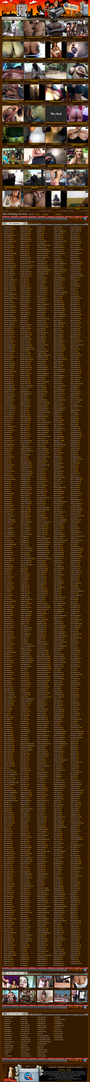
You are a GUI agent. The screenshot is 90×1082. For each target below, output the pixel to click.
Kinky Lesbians (41, 794)
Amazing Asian (7, 381)
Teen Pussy (73, 692)
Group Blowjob (41, 461)
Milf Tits (56, 479)
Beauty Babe (7, 688)
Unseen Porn (8, 1043)
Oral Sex (56, 613)
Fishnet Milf (40, 300)
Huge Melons (40, 629)
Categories (58, 214)
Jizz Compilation (41, 776)
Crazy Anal (23, 625)
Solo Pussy (73, 465)
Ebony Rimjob (24, 902)
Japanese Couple (41, 725)
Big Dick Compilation (9, 792)
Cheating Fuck (24, 469)
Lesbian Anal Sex (41, 888)
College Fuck (23, 587)
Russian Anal (73, 233)
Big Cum (6, 786)
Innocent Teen (40, 648)
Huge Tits (39, 638)
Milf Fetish (56, 432)
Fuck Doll (39, 347)
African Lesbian (8, 247)
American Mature (8, 412)
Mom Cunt (56, 495)
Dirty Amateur (24, 760)
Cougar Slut (23, 609)
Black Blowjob (7, 853)
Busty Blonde (23, 416)
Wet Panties (73, 849)
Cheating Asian (24, 461)
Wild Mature (73, 904)
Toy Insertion (73, 770)
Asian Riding (7, 566)
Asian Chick (7, 511)
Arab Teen (6, 491)
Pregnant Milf (57, 790)
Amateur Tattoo (7, 367)
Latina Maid (40, 849)
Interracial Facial (41, 670)
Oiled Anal (56, 591)
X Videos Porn (58, 1033)
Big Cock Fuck (7, 780)
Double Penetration (25, 808)
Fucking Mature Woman (44, 1041)
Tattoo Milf (73, 587)
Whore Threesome (75, 876)
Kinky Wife (40, 802)
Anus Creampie (7, 477)
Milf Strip (56, 469)
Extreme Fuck (23, 937)
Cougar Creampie (24, 603)
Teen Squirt (73, 707)
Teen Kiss (72, 670)
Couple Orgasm (24, 619)
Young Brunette (74, 937)
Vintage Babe (73, 810)
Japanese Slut (40, 760)
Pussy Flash (57, 837)
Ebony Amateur (24, 837)
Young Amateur (74, 922)
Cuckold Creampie (25, 658)
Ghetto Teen (40, 395)
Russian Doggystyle (75, 249)
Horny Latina (40, 581)
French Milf (40, 339)
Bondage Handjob (24, 271)
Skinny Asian (73, 359)
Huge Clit (39, 615)
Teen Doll (72, 640)
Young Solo (73, 959)
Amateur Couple (8, 284)
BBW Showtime (43, 1027)
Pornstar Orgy (57, 747)
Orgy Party (56, 619)
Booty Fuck (23, 284)
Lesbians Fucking (58, 253)
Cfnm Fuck (23, 457)
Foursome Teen (41, 324)
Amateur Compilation (9, 280)
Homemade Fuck (41, 548)
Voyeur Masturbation (75, 839)
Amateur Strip (7, 359)
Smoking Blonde (74, 432)
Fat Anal (22, 949)
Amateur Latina (7, 322)
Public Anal (57, 810)
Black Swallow (7, 912)
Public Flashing (57, 823)
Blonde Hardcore (24, 229)
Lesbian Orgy (40, 943)
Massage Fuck (57, 284)
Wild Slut (72, 916)
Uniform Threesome (75, 792)
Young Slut (73, 957)
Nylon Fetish (57, 579)
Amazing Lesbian (8, 395)
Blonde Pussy (23, 245)
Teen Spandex (73, 703)
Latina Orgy (40, 859)
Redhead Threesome (59, 920)
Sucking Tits (73, 562)
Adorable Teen (7, 233)
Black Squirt (7, 908)
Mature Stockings (58, 385)
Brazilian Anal (24, 290)
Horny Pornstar (41, 591)
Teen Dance (73, 631)
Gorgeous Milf (40, 434)
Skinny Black (73, 365)
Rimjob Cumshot (58, 965)
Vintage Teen (73, 835)
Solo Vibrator (73, 473)
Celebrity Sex (23, 452)
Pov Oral (56, 772)
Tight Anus (73, 743)
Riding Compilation (59, 953)
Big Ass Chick (7, 743)
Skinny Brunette (74, 371)
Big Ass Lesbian (8, 751)
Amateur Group (7, 314)
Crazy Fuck (23, 631)
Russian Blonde (74, 239)
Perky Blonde (57, 682)
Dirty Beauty (23, 766)
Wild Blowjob (73, 900)
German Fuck (40, 371)
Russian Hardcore (74, 253)
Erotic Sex (23, 922)
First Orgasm (40, 286)
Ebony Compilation (25, 857)
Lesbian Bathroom (41, 894)
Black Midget (7, 878)
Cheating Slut (23, 483)
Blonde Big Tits (8, 941)
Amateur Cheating (8, 273)
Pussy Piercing (57, 847)
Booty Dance (23, 282)
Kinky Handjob (41, 790)
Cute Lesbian (23, 719)
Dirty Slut (22, 786)
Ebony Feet (23, 865)
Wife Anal (72, 880)
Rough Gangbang (74, 229)
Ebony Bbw (23, 843)
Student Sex (73, 538)
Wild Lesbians (74, 902)
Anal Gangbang (7, 444)
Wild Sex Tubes (9, 1047)
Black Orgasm (7, 886)
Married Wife (57, 282)
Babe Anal (6, 603)
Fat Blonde (23, 957)
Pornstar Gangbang (58, 741)
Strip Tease (73, 526)
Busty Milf (23, 430)
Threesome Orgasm (75, 737)
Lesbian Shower (41, 963)
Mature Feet (57, 328)
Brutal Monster (24, 400)
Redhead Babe (57, 890)
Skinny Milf (73, 387)
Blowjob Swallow (24, 267)
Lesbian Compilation (42, 906)
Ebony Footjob (24, 867)
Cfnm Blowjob (24, 454)
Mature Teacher (57, 398)
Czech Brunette (24, 731)
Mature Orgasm (57, 365)
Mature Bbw (57, 300)
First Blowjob (40, 278)
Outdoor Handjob (58, 633)
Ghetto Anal (40, 383)
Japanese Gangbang (42, 735)
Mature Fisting (57, 334)
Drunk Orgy (23, 825)
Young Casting (74, 939)
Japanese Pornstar (41, 756)
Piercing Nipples (58, 711)
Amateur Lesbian (8, 324)
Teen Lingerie (73, 672)
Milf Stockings (57, 467)
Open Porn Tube (59, 1039)
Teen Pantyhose (74, 684)
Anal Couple (7, 428)
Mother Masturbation (59, 540)
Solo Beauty (73, 450)
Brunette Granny (24, 357)
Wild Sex (72, 914)
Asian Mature (7, 546)
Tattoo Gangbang (74, 583)
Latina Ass (39, 825)
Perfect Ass (56, 680)
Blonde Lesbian (24, 231)
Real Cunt (56, 871)
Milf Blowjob (57, 420)
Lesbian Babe (40, 892)
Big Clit (6, 768)
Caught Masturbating (25, 450)
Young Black (73, 933)
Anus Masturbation (8, 479)
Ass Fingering (7, 589)
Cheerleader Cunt (24, 487)
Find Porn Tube (59, 1037)
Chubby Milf (23, 513)
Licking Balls (57, 259)
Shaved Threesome (75, 341)
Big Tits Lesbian (8, 823)
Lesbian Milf (40, 935)
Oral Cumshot (57, 609)
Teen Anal (72, 599)
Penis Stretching (58, 678)
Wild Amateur (73, 890)
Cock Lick (23, 572)
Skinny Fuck (73, 375)
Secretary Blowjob (75, 269)
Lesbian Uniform (58, 247)
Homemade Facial (41, 544)
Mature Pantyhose (58, 369)
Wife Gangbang (74, 884)
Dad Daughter (23, 739)
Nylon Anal (56, 570)
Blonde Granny (24, 227)
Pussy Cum (56, 833)
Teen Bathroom (74, 607)
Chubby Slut (23, 518)
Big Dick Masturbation (9, 800)
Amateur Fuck (7, 308)
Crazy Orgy (23, 640)
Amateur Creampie (8, 286)
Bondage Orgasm (24, 273)
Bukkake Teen (23, 404)
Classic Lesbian (24, 530)
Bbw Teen (6, 676)
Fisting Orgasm (41, 308)
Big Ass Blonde (7, 739)
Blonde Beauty (7, 939)
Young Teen (73, 961)
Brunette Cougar (24, 345)
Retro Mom (56, 945)
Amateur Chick (7, 275)
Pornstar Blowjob (58, 731)
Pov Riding (56, 776)
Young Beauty (73, 930)
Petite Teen (56, 707)
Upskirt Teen (73, 800)
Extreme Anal (23, 933)
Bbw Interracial (7, 644)
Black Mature (7, 876)
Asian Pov (6, 562)
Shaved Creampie (74, 318)
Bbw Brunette (7, 633)
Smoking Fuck (74, 440)
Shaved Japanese (74, 322)
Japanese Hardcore (41, 741)
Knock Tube (25, 1023)
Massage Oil (57, 286)
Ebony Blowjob (24, 847)
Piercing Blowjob (58, 709)
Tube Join (28, 988)
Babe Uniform (7, 619)
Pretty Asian (57, 792)
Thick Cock (73, 729)
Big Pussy (6, 810)
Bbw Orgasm (7, 656)
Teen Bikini (73, 613)
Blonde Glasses (7, 965)
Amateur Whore (8, 375)
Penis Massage (57, 676)
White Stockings (74, 861)
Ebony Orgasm (24, 894)
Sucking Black (74, 552)
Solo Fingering (74, 457)
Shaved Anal (73, 300)
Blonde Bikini (7, 943)
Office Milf (56, 589)
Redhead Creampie (58, 898)
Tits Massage (73, 766)
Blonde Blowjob (8, 945)
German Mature (41, 375)
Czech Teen (23, 737)
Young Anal (73, 924)
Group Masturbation (42, 465)
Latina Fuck (40, 841)
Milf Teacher (57, 475)
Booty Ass (23, 278)
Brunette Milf (23, 363)
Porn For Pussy (59, 1031)
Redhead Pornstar (58, 912)
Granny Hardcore (41, 450)
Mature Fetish (57, 330)
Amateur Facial (7, 304)
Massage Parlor (57, 290)
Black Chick (7, 859)
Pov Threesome (57, 780)
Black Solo (6, 904)
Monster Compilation (59, 520)
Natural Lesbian (58, 552)
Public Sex (56, 829)
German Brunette (41, 369)
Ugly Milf (72, 776)
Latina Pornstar (41, 861)
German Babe (40, 363)
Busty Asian (23, 410)
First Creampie (40, 282)
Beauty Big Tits (7, 690)
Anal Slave (6, 463)
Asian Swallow (7, 577)
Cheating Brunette (24, 465)
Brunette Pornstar (24, 369)
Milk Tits (56, 485)
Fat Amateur (23, 947)
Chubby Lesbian (24, 509)
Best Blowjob (7, 717)
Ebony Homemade (25, 878)
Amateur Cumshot (8, 290)
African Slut (7, 249)
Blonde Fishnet (7, 961)
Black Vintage (7, 924)
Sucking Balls (73, 546)
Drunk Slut (23, 829)
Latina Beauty (40, 827)
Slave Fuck (73, 404)
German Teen (40, 379)
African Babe (7, 237)
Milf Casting (57, 422)
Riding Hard (57, 961)
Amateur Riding (8, 347)
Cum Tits (22, 697)
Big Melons (7, 804)
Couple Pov (23, 621)
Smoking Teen (74, 448)
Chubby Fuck (23, 505)
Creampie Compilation (26, 646)
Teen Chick (73, 621)
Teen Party (73, 686)
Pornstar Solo (57, 756)
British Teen (23, 322)
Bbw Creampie (7, 636)
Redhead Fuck (57, 902)
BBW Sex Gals (42, 1025)
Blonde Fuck (7, 963)
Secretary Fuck (74, 271)
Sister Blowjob (74, 349)
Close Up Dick (24, 554)
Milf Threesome (58, 477)
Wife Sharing (73, 886)
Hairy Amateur (40, 469)
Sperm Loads (73, 487)
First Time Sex (40, 294)
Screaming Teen (74, 267)
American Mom (8, 416)
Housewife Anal (41, 603)
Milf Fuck (56, 434)
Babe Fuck (6, 613)
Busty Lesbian (24, 428)
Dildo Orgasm (23, 753)
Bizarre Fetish (7, 841)
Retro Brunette (57, 933)
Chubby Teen (23, 520)
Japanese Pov (40, 758)
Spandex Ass (73, 475)
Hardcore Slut (40, 532)
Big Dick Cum (7, 794)
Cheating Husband (25, 475)
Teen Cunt (73, 629)
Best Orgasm (7, 729)
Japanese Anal (40, 711)
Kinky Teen (40, 798)
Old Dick (56, 595)
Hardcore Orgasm (41, 528)
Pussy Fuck (56, 839)
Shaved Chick (73, 316)
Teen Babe (73, 603)
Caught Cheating (24, 448)
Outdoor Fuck (57, 629)
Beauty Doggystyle (8, 697)
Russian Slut (73, 257)
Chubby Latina (24, 507)
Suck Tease (73, 544)
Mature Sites (42, 1054)
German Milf (40, 377)
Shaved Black (73, 310)
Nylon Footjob (57, 581)
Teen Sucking (73, 713)
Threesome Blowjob (75, 731)
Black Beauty (7, 851)
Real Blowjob (57, 861)
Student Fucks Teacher (76, 536)
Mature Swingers (58, 393)
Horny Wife (40, 599)
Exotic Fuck (23, 930)
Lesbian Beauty (41, 896)
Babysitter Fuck (8, 621)
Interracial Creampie (42, 662)
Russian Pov (73, 255)
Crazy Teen (23, 642)
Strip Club (73, 524)
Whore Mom (73, 869)
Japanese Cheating (41, 723)
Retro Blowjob (57, 930)
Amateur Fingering (8, 306)
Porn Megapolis (42, 1056)
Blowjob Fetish (24, 263)
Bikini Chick (7, 835)
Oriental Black (57, 621)
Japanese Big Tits (41, 719)
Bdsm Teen (6, 684)
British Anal (23, 304)
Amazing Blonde (8, 387)
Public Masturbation (59, 827)
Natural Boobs (57, 550)
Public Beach (57, 812)
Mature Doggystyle (58, 322)
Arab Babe (6, 483)
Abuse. (70, 1080)
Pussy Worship (57, 857)
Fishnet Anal (40, 296)
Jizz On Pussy (40, 778)
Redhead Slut (57, 914)
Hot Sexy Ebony (26, 1054)
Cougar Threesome (25, 611)
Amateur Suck (7, 361)
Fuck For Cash (40, 349)
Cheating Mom (24, 481)
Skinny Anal (73, 357)
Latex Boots (40, 815)
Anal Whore (7, 475)
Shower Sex (73, 347)
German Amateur (41, 359)
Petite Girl (56, 699)
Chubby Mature (24, 511)
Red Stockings (57, 886)
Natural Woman (57, 562)
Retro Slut (56, 947)
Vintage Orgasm (74, 831)
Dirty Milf (23, 780)
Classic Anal (23, 524)
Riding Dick (57, 957)
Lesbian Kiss (40, 926)
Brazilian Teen (24, 300)
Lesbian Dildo (40, 910)
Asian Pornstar (7, 560)
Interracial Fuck (41, 674)
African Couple (7, 239)
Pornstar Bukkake (58, 733)
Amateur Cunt (7, 292)
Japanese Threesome (42, 766)
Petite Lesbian (57, 705)
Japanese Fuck (40, 733)
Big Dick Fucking (8, 798)
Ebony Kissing (24, 882)
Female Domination (42, 245)
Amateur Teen (7, 369)
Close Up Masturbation (26, 558)
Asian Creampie (8, 516)
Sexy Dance (73, 294)
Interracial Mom (41, 684)
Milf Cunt (56, 426)
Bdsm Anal (6, 680)
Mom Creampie (57, 493)
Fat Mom (39, 233)
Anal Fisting (7, 438)
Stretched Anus (74, 522)
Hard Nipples (40, 516)
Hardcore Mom (41, 526)
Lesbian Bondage (41, 900)
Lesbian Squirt (57, 229)
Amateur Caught (8, 271)
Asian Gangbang (8, 532)
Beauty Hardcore (8, 701)
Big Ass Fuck (7, 747)
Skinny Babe (73, 361)
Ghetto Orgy (40, 393)
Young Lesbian (74, 953)
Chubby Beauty (24, 499)
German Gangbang (41, 373)
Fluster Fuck (10, 1002)
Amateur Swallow (8, 363)
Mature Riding (57, 377)
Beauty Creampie (8, 695)
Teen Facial (73, 644)
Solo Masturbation (75, 459)
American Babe (7, 404)
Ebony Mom (23, 892)
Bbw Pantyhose (7, 660)
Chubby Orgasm (24, 516)
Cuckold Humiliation (25, 660)
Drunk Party (23, 827)
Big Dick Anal (7, 788)
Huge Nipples (40, 631)
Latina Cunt (40, 837)
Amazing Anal (7, 379)
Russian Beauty (74, 237)
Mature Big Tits (58, 304)
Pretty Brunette (57, 798)
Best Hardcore (7, 727)
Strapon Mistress (74, 520)
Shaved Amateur (74, 298)
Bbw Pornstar (7, 662)
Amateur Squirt (7, 355)
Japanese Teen (40, 764)
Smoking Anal (74, 426)
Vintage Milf (73, 827)
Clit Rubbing (23, 542)
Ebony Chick (23, 855)
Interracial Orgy (41, 688)
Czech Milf (23, 735)
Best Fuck (6, 725)
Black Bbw (6, 849)
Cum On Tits (23, 686)
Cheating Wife (24, 485)
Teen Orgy (73, 680)
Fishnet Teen (40, 306)
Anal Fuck (6, 442)
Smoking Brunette (74, 436)
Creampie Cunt (24, 648)
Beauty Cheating (8, 692)
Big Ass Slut (7, 758)
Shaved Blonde (74, 312)
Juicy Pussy (40, 784)
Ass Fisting (6, 591)
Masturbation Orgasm (59, 292)
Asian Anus (6, 497)
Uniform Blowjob (74, 782)
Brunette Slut (23, 375)
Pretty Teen (56, 808)
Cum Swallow (23, 695)
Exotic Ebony (23, 928)
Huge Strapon (40, 636)
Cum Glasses (23, 672)
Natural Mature (57, 554)
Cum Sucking (23, 692)
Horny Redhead (41, 593)
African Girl (7, 243)
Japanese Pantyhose (42, 753)
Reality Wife (57, 884)
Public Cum (57, 815)
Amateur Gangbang (8, 310)
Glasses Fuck (40, 420)
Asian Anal (6, 495)
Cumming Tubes (43, 1031)
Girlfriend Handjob (42, 408)
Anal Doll (6, 434)
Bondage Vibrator (24, 275)
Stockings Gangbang (75, 509)
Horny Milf (40, 585)
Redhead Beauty (58, 892)
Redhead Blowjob (58, 894)
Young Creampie (74, 945)
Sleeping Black (74, 410)
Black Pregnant (7, 896)
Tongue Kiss (73, 768)
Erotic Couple (23, 918)
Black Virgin (7, 926)
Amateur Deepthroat (9, 294)
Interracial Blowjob (42, 656)
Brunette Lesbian (24, 361)
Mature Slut (57, 379)
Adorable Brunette (8, 229)
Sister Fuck (73, 351)
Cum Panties (23, 688)
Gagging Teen (40, 353)
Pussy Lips (56, 845)
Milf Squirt (56, 465)
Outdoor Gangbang (58, 631)
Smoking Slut (73, 446)
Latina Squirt (40, 869)
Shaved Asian (73, 302)
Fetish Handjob (41, 261)
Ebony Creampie (24, 859)
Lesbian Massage (41, 930)
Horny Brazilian (41, 566)
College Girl (23, 589)
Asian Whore (7, 585)
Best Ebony (6, 723)
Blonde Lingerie (24, 233)
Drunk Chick (23, 819)
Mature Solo (57, 381)
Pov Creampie (57, 766)
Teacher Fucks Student (76, 591)
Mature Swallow (58, 391)
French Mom (40, 341)
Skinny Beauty (74, 363)
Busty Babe (23, 412)
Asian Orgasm (7, 554)
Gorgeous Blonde (41, 428)
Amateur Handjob (8, 316)
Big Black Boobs (8, 762)
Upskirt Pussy (73, 798)
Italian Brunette (41, 705)
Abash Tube (8, 1052)
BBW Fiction (42, 1023)
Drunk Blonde (23, 815)
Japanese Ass (40, 713)
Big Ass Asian (7, 733)
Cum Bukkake (24, 664)
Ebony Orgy (23, 896)
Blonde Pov (23, 243)
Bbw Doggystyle (8, 638)
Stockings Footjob (74, 507)
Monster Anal (57, 516)
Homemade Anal (41, 540)
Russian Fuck (73, 251)
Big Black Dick (7, 764)
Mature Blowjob (58, 308)
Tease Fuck (73, 597)
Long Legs (56, 275)
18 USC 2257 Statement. (63, 1080)
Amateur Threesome (9, 371)
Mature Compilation (59, 314)
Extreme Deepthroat (25, 935)
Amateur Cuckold (8, 288)
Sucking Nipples (74, 560)
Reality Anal (57, 880)
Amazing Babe (7, 383)
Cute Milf (22, 721)
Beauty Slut (7, 709)
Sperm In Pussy (74, 483)
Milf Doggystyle (58, 428)
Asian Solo (6, 572)
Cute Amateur (23, 705)
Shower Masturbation (75, 345)
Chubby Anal (23, 495)
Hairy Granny (40, 489)
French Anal (40, 328)
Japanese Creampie (42, 727)
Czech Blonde (23, 729)
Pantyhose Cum (57, 654)
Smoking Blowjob (74, 434)
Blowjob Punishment (25, 265)
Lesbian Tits (57, 243)
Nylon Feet (56, 577)
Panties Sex (56, 650)
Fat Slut (39, 237)
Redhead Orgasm (58, 910)
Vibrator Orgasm (74, 804)
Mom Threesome (58, 511)
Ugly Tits (72, 778)
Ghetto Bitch (40, 385)
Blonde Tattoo (23, 253)
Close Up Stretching (25, 564)
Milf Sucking (57, 471)
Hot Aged (41, 1047)
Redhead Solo (57, 916)
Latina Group (40, 843)
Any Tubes (24, 1017)
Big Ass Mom (7, 756)
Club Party (23, 568)
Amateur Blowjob (8, 265)
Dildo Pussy (23, 756)
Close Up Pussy (24, 562)
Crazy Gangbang (24, 633)
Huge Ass (39, 611)
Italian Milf (40, 707)
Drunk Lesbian (24, 821)
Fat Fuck (22, 963)
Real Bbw (56, 859)
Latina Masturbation (42, 851)
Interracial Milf (41, 682)
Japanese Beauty (41, 717)
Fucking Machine (41, 351)
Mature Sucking (58, 389)
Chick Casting (23, 491)
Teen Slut (72, 699)
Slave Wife (73, 408)
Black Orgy (6, 888)
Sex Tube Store (25, 1033)
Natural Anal (57, 548)
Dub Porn (80, 988)
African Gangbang (8, 241)
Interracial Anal (41, 650)
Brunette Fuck (23, 355)
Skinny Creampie (74, 373)
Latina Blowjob (41, 829)
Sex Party (72, 288)
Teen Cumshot (74, 627)
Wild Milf (72, 906)
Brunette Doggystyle (25, 349)
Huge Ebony (40, 623)
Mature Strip (57, 387)
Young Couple (74, 943)
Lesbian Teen (57, 239)
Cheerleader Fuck (24, 489)
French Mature (40, 336)
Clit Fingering (23, 536)
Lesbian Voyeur (57, 249)
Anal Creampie (7, 430)
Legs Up (39, 886)
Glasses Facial (40, 418)
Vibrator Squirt (74, 806)
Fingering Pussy (41, 273)
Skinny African (74, 353)
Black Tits (6, 920)
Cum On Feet (23, 680)
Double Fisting (24, 804)
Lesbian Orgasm (41, 941)
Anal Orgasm (7, 448)
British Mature (24, 314)
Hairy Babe (40, 475)
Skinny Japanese (74, 377)
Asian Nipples (7, 552)
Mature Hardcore (58, 347)
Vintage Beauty (74, 815)
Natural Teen (57, 558)
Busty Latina (23, 426)
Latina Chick (40, 833)
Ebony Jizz (23, 880)
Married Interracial (58, 280)
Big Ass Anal (7, 731)
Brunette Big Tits (24, 334)
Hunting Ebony (42, 1017)
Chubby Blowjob (24, 501)
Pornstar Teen (57, 758)
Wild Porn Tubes (9, 1045)
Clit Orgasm (23, 540)
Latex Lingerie (40, 821)
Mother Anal (57, 532)
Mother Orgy (57, 544)
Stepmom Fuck (74, 501)
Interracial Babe (41, 652)
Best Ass (6, 713)
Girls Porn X (58, 1029)
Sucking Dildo (74, 558)
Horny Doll (40, 574)
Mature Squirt (57, 383)
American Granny (8, 410)
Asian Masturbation (9, 544)
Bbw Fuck (6, 642)
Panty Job (56, 652)
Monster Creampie (58, 522)
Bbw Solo (6, 668)
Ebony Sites (25, 1052)
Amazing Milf (7, 398)
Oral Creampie (57, 605)
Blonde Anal (7, 935)
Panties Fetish (57, 644)
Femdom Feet (40, 247)
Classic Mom (23, 532)
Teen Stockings (74, 709)
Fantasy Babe (23, 945)
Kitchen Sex (40, 810)
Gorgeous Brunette (41, 430)
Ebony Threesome (24, 912)
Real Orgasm (57, 878)
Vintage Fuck (73, 819)
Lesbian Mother (41, 939)
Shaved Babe (73, 304)
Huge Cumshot (40, 619)
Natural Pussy (57, 556)
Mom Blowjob (57, 491)
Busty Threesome (24, 440)
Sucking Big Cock (74, 548)
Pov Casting (57, 764)
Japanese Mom (40, 749)
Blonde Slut (23, 247)
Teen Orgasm (73, 678)
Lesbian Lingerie (41, 928)
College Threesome (25, 599)
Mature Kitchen (57, 351)
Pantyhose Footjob (58, 658)
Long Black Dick (58, 271)
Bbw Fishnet (7, 640)
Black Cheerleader (8, 857)
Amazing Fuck (7, 393)
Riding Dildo (57, 959)
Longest (45, 214)
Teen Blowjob (73, 615)
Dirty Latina (23, 776)
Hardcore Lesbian (41, 524)
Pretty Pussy (57, 806)
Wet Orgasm (73, 847)
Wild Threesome (74, 920)
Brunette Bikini (24, 336)
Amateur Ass (7, 257)
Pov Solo (56, 778)
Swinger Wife (73, 579)
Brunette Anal (23, 326)
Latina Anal (40, 823)
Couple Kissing (24, 617)
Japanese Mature (41, 745)
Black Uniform (7, 922)
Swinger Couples (74, 570)
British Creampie (24, 308)
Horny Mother (40, 589)
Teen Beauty (73, 609)
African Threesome (8, 253)
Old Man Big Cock (58, 597)
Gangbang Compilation (43, 355)
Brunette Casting (24, 341)
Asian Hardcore (7, 536)
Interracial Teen (41, 695)
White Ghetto (73, 857)
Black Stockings (8, 910)
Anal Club (6, 424)
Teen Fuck (73, 656)
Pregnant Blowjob (58, 784)
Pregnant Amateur (58, 782)
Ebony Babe (23, 841)
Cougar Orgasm (24, 607)
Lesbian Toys (57, 245)
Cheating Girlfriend (25, 471)
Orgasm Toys (57, 617)
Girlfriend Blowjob (42, 402)
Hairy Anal (40, 471)
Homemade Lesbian (42, 550)
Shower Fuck (73, 343)
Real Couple (57, 869)
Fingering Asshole (41, 267)
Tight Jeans (73, 751)
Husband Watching (41, 644)
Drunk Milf (23, 823)
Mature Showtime (43, 1052)
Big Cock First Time (9, 778)
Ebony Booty (23, 849)
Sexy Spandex (73, 296)
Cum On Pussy (24, 684)
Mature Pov (57, 373)
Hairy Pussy (40, 503)
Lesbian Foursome (41, 922)
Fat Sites (41, 1033)
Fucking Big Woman (44, 1035)
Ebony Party (23, 898)
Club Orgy (23, 566)
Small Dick (73, 420)
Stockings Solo (74, 513)
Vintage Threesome (75, 837)
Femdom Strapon (41, 255)
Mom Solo (56, 507)
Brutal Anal (23, 389)
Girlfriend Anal (41, 400)
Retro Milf (56, 943)
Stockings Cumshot (75, 503)
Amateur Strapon (8, 357)
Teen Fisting (73, 654)
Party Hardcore (57, 672)
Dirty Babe (23, 764)
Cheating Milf (23, 479)
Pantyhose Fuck (58, 660)
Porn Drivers (80, 1002)
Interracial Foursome (42, 672)
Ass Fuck (6, 593)
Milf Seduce (57, 459)
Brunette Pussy (24, 373)
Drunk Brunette (24, 817)
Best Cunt (6, 721)
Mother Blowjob (58, 534)
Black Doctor (7, 865)
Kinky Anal (40, 786)
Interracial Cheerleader (42, 658)
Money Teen (57, 513)
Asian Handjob (7, 534)
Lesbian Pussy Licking (42, 955)
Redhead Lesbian (58, 904)
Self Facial (73, 282)
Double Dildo (23, 802)
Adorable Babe (7, 227)
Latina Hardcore (41, 845)
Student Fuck (73, 534)
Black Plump (7, 890)
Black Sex (6, 900)
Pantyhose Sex (57, 664)
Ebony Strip (23, 908)
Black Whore (7, 928)
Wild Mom (73, 908)
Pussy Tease (57, 855)
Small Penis (73, 422)
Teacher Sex (73, 593)
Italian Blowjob (41, 703)
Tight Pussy (73, 758)
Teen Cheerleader (74, 619)
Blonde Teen (23, 255)
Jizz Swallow (40, 782)
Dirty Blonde (23, 768)
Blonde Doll (7, 957)
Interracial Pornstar (42, 692)
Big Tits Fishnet (8, 817)
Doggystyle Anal (24, 792)
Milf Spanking (57, 463)
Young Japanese (74, 949)
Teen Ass (72, 601)
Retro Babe (56, 924)
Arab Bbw (6, 485)
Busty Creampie (24, 420)
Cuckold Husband (24, 662)
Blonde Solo (23, 249)
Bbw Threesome (8, 678)
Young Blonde (74, 935)
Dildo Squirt (23, 758)
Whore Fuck (73, 865)
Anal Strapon (7, 467)
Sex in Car (73, 292)
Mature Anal (57, 296)
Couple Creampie (24, 613)
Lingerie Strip (57, 267)
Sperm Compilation (75, 479)
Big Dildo (6, 802)
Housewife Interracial (42, 607)
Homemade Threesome (43, 558)
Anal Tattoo (7, 469)
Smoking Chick (74, 438)
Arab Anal (6, 481)
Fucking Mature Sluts (44, 1037)
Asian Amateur (7, 493)
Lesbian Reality (41, 957)
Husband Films (41, 642)
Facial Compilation (25, 939)
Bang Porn (62, 988)
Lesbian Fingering (41, 918)
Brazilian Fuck (24, 294)
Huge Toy (39, 640)
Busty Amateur (24, 406)
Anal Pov (6, 461)
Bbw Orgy (6, 658)
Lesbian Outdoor (41, 945)
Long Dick (56, 273)
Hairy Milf (39, 501)
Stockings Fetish (74, 505)
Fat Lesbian (40, 227)
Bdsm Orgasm (7, 682)
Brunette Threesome (25, 385)
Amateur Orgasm (8, 336)
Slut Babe (72, 412)
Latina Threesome (41, 874)
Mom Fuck (56, 499)
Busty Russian (24, 436)
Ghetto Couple (40, 387)
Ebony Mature (23, 888)
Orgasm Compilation (59, 615)
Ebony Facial (23, 863)
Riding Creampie (58, 955)
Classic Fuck (23, 526)
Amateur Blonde (8, 263)
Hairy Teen (40, 505)
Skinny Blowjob (74, 369)
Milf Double (57, 430)
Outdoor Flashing (58, 627)
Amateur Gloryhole (8, 312)
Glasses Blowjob (41, 416)
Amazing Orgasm (8, 400)
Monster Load (57, 526)
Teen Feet (72, 646)
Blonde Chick (7, 949)
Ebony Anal (23, 839)
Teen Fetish (73, 648)
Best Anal (6, 711)
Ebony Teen (23, 910)
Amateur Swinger (8, 365)
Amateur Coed (7, 278)
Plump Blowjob (57, 715)
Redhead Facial (57, 900)
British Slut (23, 320)
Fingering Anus (41, 265)
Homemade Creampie (42, 542)
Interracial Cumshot (42, 664)
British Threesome (25, 324)
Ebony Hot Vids (26, 1050)
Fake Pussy (23, 943)
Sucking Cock (73, 554)
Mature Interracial (58, 349)
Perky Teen (56, 686)
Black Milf (6, 880)
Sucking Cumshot (74, 556)
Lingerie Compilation (59, 263)
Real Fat (56, 876)
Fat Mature (40, 229)
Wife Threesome (74, 888)
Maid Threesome (58, 278)
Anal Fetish (6, 436)
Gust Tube (24, 1019)
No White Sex (42, 1021)
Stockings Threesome (75, 516)
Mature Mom (57, 361)
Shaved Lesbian (74, 326)
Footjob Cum (40, 316)
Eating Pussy (23, 833)
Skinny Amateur (74, 355)
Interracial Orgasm (41, 686)
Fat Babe (22, 953)
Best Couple (7, 719)
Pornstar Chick (57, 735)
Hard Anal (39, 511)
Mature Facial (57, 326)
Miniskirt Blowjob (58, 487)
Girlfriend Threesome (42, 412)
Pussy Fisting (57, 835)
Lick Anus (56, 255)
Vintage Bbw (73, 812)
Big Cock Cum (7, 776)
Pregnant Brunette (58, 786)
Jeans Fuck (40, 770)
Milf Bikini (56, 418)
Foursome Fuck (41, 322)
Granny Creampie (41, 442)
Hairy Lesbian (40, 495)
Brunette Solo (23, 377)
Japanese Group (41, 737)
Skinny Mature (74, 385)
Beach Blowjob (7, 686)
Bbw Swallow (7, 674)
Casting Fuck (23, 444)
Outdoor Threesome (59, 642)
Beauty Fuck (7, 699)
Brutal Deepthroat (24, 393)
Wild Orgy (73, 910)
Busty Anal (23, 408)
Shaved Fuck (73, 320)
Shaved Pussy (73, 332)
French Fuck (40, 334)
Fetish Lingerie (41, 263)
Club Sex (22, 570)
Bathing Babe (7, 623)
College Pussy (23, 593)
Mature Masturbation (59, 359)
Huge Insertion (40, 627)
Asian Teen (6, 579)
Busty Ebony (23, 422)
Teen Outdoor (73, 682)
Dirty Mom (23, 782)
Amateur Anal (7, 255)
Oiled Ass (56, 593)
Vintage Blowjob (74, 817)
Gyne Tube (24, 1021)
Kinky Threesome (41, 800)
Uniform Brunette (74, 784)
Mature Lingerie (58, 357)
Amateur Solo (7, 353)
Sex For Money (74, 286)
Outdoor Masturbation (59, 636)
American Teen (7, 418)
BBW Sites (41, 1029)
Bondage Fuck (24, 269)
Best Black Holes (26, 1041)
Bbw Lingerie (7, 650)
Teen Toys (72, 723)
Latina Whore (40, 876)
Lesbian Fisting (41, 920)
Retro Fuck (56, 935)
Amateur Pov (7, 343)
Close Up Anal (24, 546)
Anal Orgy (6, 450)
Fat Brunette (23, 959)
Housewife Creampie (42, 605)
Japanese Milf (40, 747)
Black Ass (6, 845)
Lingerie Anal (57, 261)
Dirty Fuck (23, 774)
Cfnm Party (23, 459)
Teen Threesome (74, 719)
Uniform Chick (74, 786)
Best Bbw (6, 715)
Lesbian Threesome (58, 241)
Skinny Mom (73, 389)
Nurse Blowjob (57, 566)
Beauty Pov (6, 707)
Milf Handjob (57, 438)
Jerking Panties (41, 774)
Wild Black (73, 898)
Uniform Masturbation (75, 790)
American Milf (7, 414)
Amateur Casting (8, 269)
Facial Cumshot (24, 941)
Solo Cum (72, 452)
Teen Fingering (74, 650)
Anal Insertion (7, 446)
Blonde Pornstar (24, 241)
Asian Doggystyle (8, 522)
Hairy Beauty (40, 477)
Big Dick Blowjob (8, 790)
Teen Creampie (74, 625)
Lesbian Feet (40, 914)
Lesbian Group (40, 924)
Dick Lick (22, 751)
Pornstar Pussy (57, 751)
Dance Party (23, 741)
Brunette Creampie (25, 347)
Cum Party (23, 690)
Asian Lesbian (7, 540)
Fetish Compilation (42, 257)
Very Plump (58, 1021)
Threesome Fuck (74, 735)
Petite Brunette (57, 695)
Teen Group (73, 664)
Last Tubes (28, 1002)
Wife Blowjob (73, 882)
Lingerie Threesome (59, 269)
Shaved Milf (73, 330)
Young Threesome (74, 963)
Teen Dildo (73, 636)
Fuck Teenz (41, 1045)
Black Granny (7, 869)
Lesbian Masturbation (42, 933)
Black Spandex (7, 906)
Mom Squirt (57, 509)
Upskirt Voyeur (74, 802)
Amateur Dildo (7, 296)
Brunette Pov (23, 371)
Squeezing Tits (74, 491)
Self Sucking (73, 284)
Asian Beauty (7, 503)
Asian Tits (6, 581)
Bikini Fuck (7, 837)
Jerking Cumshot (41, 772)
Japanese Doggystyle (42, 731)
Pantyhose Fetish (58, 656)
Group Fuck (40, 463)
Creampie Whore (24, 656)
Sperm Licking (74, 485)
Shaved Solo (73, 336)
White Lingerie (74, 859)
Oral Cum (56, 607)
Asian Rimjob (7, 568)
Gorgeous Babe (41, 426)
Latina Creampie (41, 835)
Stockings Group (74, 511)
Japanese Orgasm (41, 751)
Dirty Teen (23, 788)
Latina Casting (40, 831)
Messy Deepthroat (58, 408)
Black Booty (7, 855)
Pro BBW (57, 1017)
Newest (37, 214)
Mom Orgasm (57, 503)
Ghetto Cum (40, 389)
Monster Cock (57, 518)
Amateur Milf (7, 328)
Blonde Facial (7, 959)
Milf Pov (56, 454)
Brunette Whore (24, 387)
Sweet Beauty (73, 568)
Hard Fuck (39, 513)
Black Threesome (8, 918)
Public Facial (57, 819)
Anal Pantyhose (7, 457)
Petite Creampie (58, 697)
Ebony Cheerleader (25, 853)
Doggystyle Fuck (24, 794)
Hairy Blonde (40, 479)
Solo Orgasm (73, 463)
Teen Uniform (73, 725)
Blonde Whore (24, 259)
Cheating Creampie (25, 467)
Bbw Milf (6, 654)
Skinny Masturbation (75, 383)
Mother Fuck (57, 538)
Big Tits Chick (7, 815)
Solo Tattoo (73, 467)
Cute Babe (23, 707)
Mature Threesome (58, 400)
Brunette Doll (23, 351)
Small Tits (72, 424)
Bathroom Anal (7, 625)
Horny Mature (40, 583)
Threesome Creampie (75, 733)
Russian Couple (74, 247)
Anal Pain (6, 452)
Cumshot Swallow (24, 701)
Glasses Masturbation (42, 422)
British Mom (23, 318)
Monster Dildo (57, 524)
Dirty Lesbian (23, 778)
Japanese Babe (40, 715)
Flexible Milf (40, 312)
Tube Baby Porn (26, 1037)
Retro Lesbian (57, 937)
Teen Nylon (73, 676)
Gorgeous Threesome (42, 436)
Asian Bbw (6, 501)
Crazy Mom (23, 638)
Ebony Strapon (24, 906)
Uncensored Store (9, 1041)
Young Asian (73, 926)
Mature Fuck (57, 339)
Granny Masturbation (42, 457)
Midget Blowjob (58, 410)
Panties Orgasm (57, 648)
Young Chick (73, 941)
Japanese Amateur (41, 709)
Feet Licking (40, 243)
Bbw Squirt (6, 670)
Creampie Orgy (24, 652)
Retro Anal (56, 922)
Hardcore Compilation (42, 522)
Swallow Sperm (74, 566)
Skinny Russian (74, 393)
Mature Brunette (58, 310)
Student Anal (73, 530)
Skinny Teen (73, 398)
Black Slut (6, 902)
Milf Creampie (57, 424)
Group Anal (40, 459)
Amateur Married (8, 326)
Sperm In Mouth (74, 481)
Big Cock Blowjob (8, 772)
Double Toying (24, 810)
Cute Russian (23, 723)
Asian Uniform (7, 583)
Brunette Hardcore (25, 359)
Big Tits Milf (7, 825)
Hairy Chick (40, 483)
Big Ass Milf (7, 753)
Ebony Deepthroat (24, 861)
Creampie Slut (24, 654)
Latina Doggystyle (41, 839)
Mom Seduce (57, 505)
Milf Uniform (57, 481)
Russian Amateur (74, 231)
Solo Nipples (73, 461)
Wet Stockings (74, 855)
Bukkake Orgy (24, 402)
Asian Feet (6, 526)
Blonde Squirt (23, 251)
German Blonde (41, 365)
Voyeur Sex (73, 841)
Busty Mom (23, 432)
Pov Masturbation (58, 770)
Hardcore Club (40, 520)
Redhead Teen (57, 918)
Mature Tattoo (57, 395)
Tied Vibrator (73, 739)
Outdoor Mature (58, 638)
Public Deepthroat (58, 817)
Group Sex (39, 467)
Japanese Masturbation (42, 743)
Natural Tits (57, 560)
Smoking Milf (73, 442)
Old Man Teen (57, 601)
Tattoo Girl (73, 585)
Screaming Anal (74, 265)
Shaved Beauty (74, 308)
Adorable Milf (7, 231)
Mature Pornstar (58, 371)
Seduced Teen (73, 278)
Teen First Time (74, 652)
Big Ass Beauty (7, 737)
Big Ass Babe (7, 735)
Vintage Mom (73, 829)
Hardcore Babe (40, 518)
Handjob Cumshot (41, 509)
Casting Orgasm (24, 446)
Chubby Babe (23, 497)
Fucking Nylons (42, 1043)
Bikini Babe (7, 831)
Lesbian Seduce (41, 961)
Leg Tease (39, 880)
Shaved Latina (73, 324)
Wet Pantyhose (74, 851)
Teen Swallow (73, 715)
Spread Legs (73, 489)
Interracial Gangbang (42, 676)
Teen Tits (72, 721)
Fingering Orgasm (41, 271)
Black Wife (6, 930)
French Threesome (41, 345)
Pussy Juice (56, 841)
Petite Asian (57, 690)
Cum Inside (23, 674)
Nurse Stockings (58, 568)
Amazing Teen (7, 402)
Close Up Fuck (24, 556)
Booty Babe (23, 280)
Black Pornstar (7, 892)
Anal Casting (7, 422)
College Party (23, 591)
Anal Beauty (7, 420)
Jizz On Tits (40, 780)
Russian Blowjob (74, 241)
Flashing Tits (40, 310)
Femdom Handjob (41, 249)
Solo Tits (72, 469)
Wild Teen (73, 918)
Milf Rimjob (57, 457)
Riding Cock (57, 951)
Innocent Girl (40, 646)
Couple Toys (23, 623)
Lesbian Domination (42, 912)
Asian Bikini (7, 507)
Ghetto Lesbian (41, 391)
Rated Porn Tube (26, 1029)
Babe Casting (7, 609)
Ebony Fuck (23, 869)
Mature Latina (57, 353)
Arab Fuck (6, 487)
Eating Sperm (23, 835)
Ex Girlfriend (23, 924)
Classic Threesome (25, 534)
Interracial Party (41, 690)
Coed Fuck (23, 581)
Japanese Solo (40, 762)
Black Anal (6, 843)
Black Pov (6, 894)
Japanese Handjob (41, 739)
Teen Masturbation (75, 674)
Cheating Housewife (25, 473)
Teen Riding (73, 695)
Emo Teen (22, 914)
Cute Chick (23, 713)
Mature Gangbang (58, 341)
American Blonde (8, 406)
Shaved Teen (73, 339)
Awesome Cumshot (8, 601)
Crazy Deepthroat (24, 627)
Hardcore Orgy (40, 530)
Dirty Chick (23, 772)
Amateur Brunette (8, 267)
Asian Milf (6, 548)
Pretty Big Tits (57, 794)
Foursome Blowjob (42, 318)
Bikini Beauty (7, 833)
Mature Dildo (57, 320)
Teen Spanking (74, 705)
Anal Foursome (7, 440)
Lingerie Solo (57, 265)
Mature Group (57, 343)
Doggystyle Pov (24, 796)
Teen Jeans (73, 668)
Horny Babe (40, 560)
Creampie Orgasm (24, 650)
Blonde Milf (23, 235)
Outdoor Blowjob (58, 625)
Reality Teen (57, 882)
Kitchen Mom (40, 808)
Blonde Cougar (7, 951)
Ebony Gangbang (24, 874)
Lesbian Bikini (40, 898)
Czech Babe (23, 727)
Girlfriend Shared (41, 410)
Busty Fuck (23, 424)
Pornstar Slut (57, 753)
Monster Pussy (57, 528)
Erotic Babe (23, 916)
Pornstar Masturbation (59, 743)
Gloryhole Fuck (41, 424)
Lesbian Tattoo (57, 237)
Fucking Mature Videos (44, 1039)
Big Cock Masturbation (9, 782)
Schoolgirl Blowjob (75, 263)
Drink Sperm (23, 812)
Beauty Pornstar (8, 705)
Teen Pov (72, 690)
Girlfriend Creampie (42, 404)
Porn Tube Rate (25, 1025)
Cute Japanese (23, 715)
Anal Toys (6, 473)
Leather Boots (40, 878)
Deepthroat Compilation (26, 745)
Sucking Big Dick (74, 550)
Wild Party (73, 912)
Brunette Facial (24, 353)
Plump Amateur (57, 713)
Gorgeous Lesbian (41, 432)
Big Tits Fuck (7, 819)
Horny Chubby (40, 570)
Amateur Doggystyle (9, 298)
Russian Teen (73, 259)
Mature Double (57, 324)
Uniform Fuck (73, 788)
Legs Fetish (40, 882)
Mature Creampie (58, 316)
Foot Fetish (40, 314)
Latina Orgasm (40, 857)
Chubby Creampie (24, 503)
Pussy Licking (57, 843)
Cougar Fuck (23, 605)
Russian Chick (74, 245)
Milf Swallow (57, 473)
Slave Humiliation (74, 406)
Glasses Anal (40, 414)
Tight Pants (73, 756)
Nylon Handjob (57, 583)
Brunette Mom (24, 365)
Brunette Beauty (24, 332)
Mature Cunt (57, 318)
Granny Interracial (41, 452)
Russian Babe (73, 235)
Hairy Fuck (40, 487)
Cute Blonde (23, 709)
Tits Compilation (74, 762)
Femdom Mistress (41, 253)
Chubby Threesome (25, 522)
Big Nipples (7, 806)
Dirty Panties (23, 784)
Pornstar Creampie (58, 737)
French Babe (40, 330)
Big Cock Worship (8, 784)
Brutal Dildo (23, 395)
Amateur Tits (7, 373)
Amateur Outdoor (8, 341)
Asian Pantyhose (8, 558)
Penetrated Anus (58, 674)
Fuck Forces (62, 1002)
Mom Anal (56, 489)
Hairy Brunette (40, 481)
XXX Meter (58, 1027)
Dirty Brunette (24, 770)
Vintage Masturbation (75, 823)
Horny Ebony (40, 577)
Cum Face (22, 670)
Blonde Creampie (8, 953)
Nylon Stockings (58, 587)
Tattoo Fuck (73, 581)
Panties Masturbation (59, 646)
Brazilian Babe (24, 292)
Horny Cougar (40, 572)
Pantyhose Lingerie (58, 662)
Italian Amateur (41, 699)
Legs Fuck (39, 884)
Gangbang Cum (41, 357)
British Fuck (23, 310)
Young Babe (73, 928)
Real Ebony (57, 874)
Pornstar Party (57, 749)
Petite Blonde (57, 692)
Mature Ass (56, 298)
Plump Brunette (57, 717)
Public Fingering (58, 821)
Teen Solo (72, 701)
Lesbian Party (40, 947)
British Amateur (24, 302)
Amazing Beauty (8, 385)
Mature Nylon (57, 363)
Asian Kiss (6, 538)
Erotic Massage (24, 920)
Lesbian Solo (57, 227)
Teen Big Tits (73, 611)
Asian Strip (6, 574)
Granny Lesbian (41, 454)
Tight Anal (73, 741)
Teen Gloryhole (74, 662)
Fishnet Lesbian (41, 298)
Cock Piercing (23, 574)
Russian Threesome (75, 261)
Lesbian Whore (57, 251)
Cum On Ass (23, 676)
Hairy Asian (40, 473)
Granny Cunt (40, 444)
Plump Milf (56, 719)
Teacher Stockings (74, 595)
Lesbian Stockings (58, 231)
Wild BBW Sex (59, 1023)
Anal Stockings (7, 465)
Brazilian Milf (23, 298)
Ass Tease (6, 597)
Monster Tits (57, 530)
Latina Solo (40, 867)
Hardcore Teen (40, 534)
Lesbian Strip (57, 235)
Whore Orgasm (74, 871)
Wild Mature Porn (59, 1025)
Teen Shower (73, 697)
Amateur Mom (7, 330)
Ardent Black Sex (26, 1039)
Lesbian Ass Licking (42, 890)
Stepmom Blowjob (75, 499)
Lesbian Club (40, 904)
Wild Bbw (72, 894)
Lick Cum (56, 257)
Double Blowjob (24, 800)
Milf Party (56, 450)
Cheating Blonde (24, 463)
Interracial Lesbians (42, 680)
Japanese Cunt (40, 729)
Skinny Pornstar (74, 391)
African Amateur (8, 235)
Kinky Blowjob (41, 788)
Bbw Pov (6, 664)
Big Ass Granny (8, 749)
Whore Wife (73, 878)
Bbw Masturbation (8, 652)
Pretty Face (56, 800)
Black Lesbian (7, 871)
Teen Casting (73, 617)
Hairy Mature (40, 499)
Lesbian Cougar (41, 908)
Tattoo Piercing (74, 589)
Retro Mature (57, 941)
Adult (6, 1054)
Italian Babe (40, 701)
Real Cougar (57, 867)
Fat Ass (22, 951)
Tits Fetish (73, 764)
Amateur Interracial (8, 320)
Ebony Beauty (23, 845)
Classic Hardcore (24, 528)
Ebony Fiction (25, 1047)
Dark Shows (25, 1043)
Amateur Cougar (8, 282)
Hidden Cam (40, 536)
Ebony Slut (23, 904)
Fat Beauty (23, 955)
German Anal (40, 361)
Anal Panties (7, 454)
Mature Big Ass (57, 302)
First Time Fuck (41, 292)
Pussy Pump (57, 849)
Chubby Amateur (24, 493)
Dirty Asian (23, 762)
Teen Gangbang (74, 658)
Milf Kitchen (57, 442)
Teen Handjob (73, 666)
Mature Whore (57, 406)
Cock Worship (23, 579)
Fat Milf (39, 231)
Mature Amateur (58, 294)
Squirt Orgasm (74, 495)
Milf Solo (56, 461)
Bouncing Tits (23, 286)
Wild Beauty (73, 896)
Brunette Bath (23, 330)
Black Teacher (7, 914)
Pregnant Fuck (57, 788)
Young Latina (73, 951)
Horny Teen (40, 597)
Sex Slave (72, 290)
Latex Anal (40, 812)
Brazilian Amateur (24, 288)
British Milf (23, 316)
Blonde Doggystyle (8, 955)
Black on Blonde (8, 933)
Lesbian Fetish (40, 916)
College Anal (23, 585)
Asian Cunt (6, 518)
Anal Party (6, 459)
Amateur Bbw (7, 261)
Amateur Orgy (7, 339)
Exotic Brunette (24, 926)
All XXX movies (10, 988)
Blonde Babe (7, 937)
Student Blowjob (74, 532)
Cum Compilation (24, 666)
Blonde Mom (23, 237)
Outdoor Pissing (58, 640)
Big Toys (6, 827)
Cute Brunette (23, 711)
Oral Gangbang (57, 611)
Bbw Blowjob (7, 631)
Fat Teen (39, 239)
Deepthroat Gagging (25, 749)
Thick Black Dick (74, 727)
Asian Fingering (8, 528)
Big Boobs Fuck (8, 766)
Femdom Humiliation (42, 251)
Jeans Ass (39, 768)
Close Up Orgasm (24, 560)
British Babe (23, 306)
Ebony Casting (24, 851)
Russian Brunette (74, 243)
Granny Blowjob (41, 440)
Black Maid (7, 874)
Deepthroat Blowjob (25, 743)
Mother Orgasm (58, 542)
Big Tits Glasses (8, 821)
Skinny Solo (73, 395)
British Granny (24, 312)
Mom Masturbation (58, 501)
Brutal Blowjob (24, 391)
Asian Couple (7, 513)
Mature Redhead (58, 375)
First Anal (39, 275)
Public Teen (57, 831)
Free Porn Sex (58, 1035)
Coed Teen (23, 583)
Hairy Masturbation (42, 497)
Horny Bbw (40, 562)
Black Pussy (7, 898)
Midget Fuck (57, 412)
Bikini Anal (6, 829)
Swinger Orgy (73, 574)
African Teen (7, 251)
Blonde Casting (7, 947)
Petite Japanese (57, 701)
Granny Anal (40, 438)
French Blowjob (41, 332)
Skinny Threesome (75, 400)
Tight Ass (72, 745)
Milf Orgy (56, 448)
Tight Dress (73, 749)
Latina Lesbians (41, 847)
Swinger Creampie (75, 572)
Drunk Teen (23, 831)
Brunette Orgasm (24, 367)
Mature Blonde (57, 306)
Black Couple (7, 861)
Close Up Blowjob (25, 548)
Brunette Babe (23, 328)
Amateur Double (8, 302)
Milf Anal (56, 414)
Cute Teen (22, 725)
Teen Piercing (73, 688)
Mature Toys (57, 402)
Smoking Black (74, 430)
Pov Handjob (57, 768)
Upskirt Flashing (74, 794)
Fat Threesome (40, 241)
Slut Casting (73, 414)
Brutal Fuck (23, 398)
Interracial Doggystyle (42, 668)
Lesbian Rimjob (41, 959)
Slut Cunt (72, 416)
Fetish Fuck (40, 259)
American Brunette (8, 408)
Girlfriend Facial (41, 406)
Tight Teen (73, 760)
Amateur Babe (7, 259)
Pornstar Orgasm (58, 745)
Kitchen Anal (40, 806)
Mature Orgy (57, 367)
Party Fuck (56, 668)
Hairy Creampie (41, 485)
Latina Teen (40, 871)
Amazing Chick (7, 391)
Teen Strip (73, 711)
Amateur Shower (8, 349)
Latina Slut (40, 865)
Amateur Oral (7, 334)
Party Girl (56, 670)
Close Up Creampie (25, 550)
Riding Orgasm (57, 963)
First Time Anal (41, 290)
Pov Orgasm (57, 774)
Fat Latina (22, 965)
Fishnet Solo (40, 302)
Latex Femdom (41, 817)
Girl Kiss (39, 398)
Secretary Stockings (75, 273)
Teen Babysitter (74, 605)
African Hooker (7, 245)
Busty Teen (23, 438)
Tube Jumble (8, 1039)
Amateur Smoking (8, 351)
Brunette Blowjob (24, 339)
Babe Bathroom (7, 605)
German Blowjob (41, 367)
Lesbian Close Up (41, 902)
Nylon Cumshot (58, 574)
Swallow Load (74, 564)
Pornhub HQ (45, 1002)
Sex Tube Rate (25, 1031)
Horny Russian (40, 595)
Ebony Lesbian (24, 884)
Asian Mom (7, 550)
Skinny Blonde (74, 367)
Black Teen (6, 916)
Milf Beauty (57, 416)
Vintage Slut (73, 833)
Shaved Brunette (74, 314)
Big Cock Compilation (9, 774)
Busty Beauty (23, 414)
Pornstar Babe (57, 729)
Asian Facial (7, 524)
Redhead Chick (57, 896)
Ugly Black (73, 774)
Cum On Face (23, 678)
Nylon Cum (57, 572)
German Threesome (42, 381)
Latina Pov (39, 863)
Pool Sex (56, 723)
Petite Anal (56, 688)
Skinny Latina (73, 379)
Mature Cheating (58, 312)
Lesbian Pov (40, 953)
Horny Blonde (40, 564)
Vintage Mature (74, 825)
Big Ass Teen (7, 760)
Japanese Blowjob (41, 721)
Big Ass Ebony (7, 745)
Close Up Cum (24, 552)
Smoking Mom (74, 444)
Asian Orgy (6, 556)
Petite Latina (57, 703)
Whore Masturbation (75, 867)
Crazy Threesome (24, 644)
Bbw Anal (6, 629)
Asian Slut (6, 570)
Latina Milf (40, 853)
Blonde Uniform (24, 257)
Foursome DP (40, 320)
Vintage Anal (73, 808)
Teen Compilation (74, 623)
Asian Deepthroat (8, 520)
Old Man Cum (57, 599)
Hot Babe (39, 601)
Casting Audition (24, 442)
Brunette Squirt (24, 379)
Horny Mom (40, 587)
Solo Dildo (73, 454)
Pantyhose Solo (57, 666)
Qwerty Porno (8, 1037)
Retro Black (57, 926)
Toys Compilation (74, 772)
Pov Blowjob (57, 762)
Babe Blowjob (7, 607)
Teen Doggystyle (74, 638)
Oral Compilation (58, 603)
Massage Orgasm (58, 288)
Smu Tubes (24, 1035)
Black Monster (7, 884)
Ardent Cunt (45, 988)
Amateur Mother (8, 332)
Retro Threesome (58, 949)
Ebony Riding (23, 900)
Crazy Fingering (24, 629)
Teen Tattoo (73, 717)
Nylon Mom (57, 585)
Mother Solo (57, 546)
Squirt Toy (73, 497)
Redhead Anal (57, 888)
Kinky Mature (40, 796)
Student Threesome (75, 540)
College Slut (23, 595)
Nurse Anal (56, 564)
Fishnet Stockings (41, 304)
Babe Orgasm (7, 615)
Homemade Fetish (41, 546)
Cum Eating (23, 668)
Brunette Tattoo (24, 381)
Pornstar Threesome (59, 760)
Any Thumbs (8, 1056)
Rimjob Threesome (75, 227)
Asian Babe (6, 499)
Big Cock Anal (7, 770)
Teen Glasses (73, 660)
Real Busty (56, 865)
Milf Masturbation (58, 444)
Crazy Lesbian (24, 636)
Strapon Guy (73, 518)
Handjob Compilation (42, 507)
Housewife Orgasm (42, 609)
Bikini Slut (6, 839)
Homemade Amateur (42, 538)
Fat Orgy (39, 235)
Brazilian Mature (24, 296)
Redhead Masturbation (59, 906)
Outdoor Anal (57, 623)
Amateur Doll (7, 300)
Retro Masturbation (58, 939)
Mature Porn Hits (43, 1050)
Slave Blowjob (74, 402)
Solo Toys (72, 471)
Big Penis (6, 808)
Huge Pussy (40, 633)
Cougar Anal (23, 601)
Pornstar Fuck (57, 739)
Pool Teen (56, 725)
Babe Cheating (7, 611)
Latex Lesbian (40, 819)
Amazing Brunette (8, 389)
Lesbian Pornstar (41, 951)
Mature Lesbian (57, 355)
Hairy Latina (40, 493)
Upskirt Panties (74, 796)
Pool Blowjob (57, 721)
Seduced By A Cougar (75, 275)
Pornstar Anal (57, 727)
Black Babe (6, 847)
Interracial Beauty (41, 654)
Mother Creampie (58, 536)
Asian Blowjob (7, 509)
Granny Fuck (40, 446)
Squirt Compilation (75, 493)
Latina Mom (40, 855)
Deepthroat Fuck (24, 747)
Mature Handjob (58, 345)
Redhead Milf (57, 908)
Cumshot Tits (23, 703)
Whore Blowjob (74, 863)
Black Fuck (6, 867)
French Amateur (41, 326)
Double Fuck (23, 806)
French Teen (40, 343)
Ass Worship (7, 599)
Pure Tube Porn (25, 1027)
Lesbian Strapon (58, 233)
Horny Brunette (41, 568)
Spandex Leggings (75, 477)
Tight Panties (73, 753)
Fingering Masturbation (43, 269)
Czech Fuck (23, 733)
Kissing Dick (40, 804)
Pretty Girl (56, 802)
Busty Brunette (24, 418)
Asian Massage (7, 542)
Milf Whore (57, 483)
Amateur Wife (7, 377)
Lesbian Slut (40, 965)
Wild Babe (73, 892)
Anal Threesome (8, 471)
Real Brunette (57, 863)
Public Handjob (57, 825)
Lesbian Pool (40, 949)
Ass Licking (7, 595)
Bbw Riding (7, 666)
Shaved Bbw (73, 306)
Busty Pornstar (24, 434)
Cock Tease (23, 577)
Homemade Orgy (41, 554)
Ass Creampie (7, 587)
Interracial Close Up (42, 660)
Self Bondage (73, 280)
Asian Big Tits (7, 505)
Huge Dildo (40, 621)
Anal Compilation (8, 426)
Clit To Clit (23, 544)
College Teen (23, 597)
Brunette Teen (23, 383)
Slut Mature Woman (60, 1019)
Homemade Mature (42, 552)
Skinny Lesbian (74, 381)
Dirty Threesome (24, 790)
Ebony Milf (23, 890)
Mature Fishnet (57, 332)
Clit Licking (23, 538)
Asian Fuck (6, 530)
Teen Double (73, 642)
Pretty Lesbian (57, 804)
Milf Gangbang (57, 436)
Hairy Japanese (41, 491)
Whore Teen (73, 874)
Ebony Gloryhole (24, 876)
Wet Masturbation (74, 845)
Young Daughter (74, 947)
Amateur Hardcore (8, 318)
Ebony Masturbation (25, 886)
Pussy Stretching (58, 851)
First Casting (40, 280)
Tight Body (73, 747)
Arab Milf (6, 489)
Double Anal (23, 798)
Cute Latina (23, 717)
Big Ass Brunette (8, 741)
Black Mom (7, 882)
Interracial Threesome (42, 697)
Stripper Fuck (73, 528)
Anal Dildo (6, 432)
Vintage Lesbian (74, 821)
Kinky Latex (40, 792)
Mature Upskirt (57, 404)
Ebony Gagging (24, 871)
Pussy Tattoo (57, 853)
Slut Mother (73, 418)
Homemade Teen (41, 556)
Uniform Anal (73, 780)
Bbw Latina (7, 646)
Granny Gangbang (41, 448)
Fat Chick (22, 961)
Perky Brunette (57, 684)
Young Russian (74, 955)
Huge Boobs (40, 613)
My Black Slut (42, 1019)
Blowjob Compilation (25, 261)
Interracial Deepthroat (42, 666)
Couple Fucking (24, 615)
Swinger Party (73, 577)
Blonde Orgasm (24, 239)
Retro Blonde (57, 928)
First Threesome (41, 288)
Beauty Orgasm (7, 703)
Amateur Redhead (8, 345)
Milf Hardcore (57, 440)
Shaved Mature (74, 328)
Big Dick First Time (9, 796)
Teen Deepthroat (74, 633)
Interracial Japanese (42, 678)
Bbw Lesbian (7, 648)
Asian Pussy (7, 564)
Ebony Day (24, 1045)
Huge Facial (40, 625)
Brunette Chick (24, 343)
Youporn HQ (8, 1050)
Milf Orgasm (57, 446)
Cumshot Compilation (25, 699)
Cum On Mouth (24, 682)
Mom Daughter (57, 497)
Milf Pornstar (57, 452)
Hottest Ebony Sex (26, 1056)
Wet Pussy (73, 853)
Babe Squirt (7, 617)
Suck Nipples (73, 542)
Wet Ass (72, 843)
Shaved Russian (74, 334)
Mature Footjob (57, 336)
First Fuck (39, 284)
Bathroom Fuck (7, 627)
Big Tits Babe (7, 812)
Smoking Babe (74, 428)
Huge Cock (40, 617)
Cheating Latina (24, 477)
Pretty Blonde (57, 796)
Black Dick (6, 863)
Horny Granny (40, 579)
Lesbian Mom (40, 937)
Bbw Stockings (7, 672)
